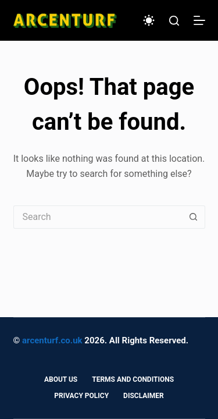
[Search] (174, 21)
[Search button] (193, 217)
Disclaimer (143, 396)
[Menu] (199, 20)
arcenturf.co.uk (52, 340)
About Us (60, 379)
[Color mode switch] (149, 20)
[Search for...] (97, 217)
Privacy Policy (81, 396)
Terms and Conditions (133, 379)
